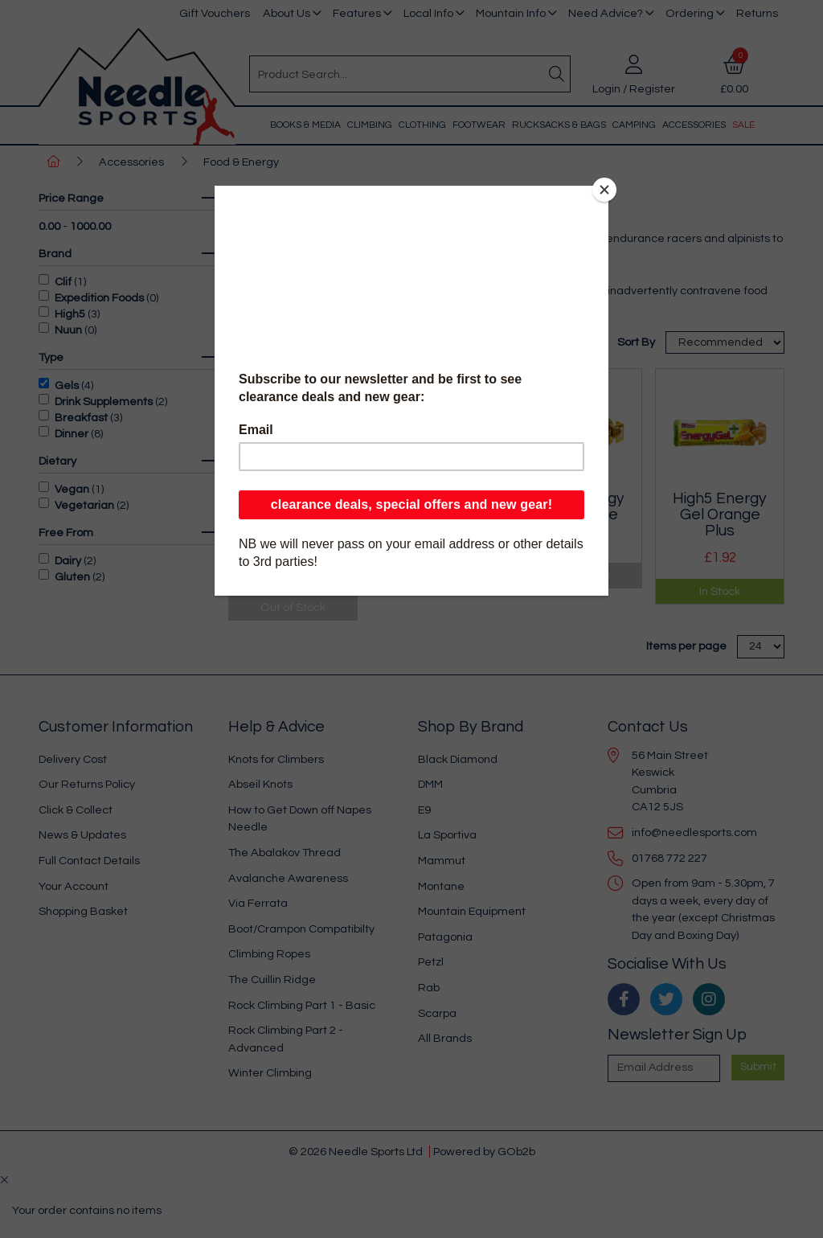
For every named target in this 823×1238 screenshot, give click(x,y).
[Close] (604, 190)
